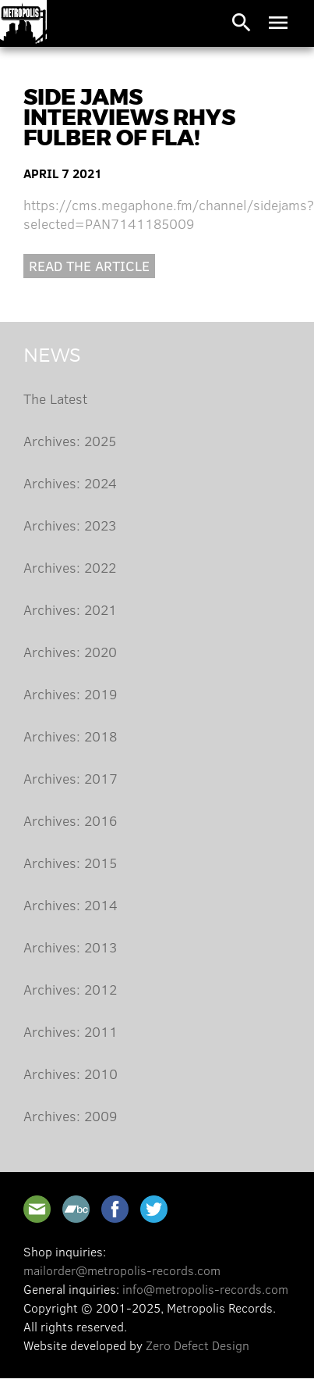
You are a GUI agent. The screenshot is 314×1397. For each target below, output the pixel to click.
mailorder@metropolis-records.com (122, 1270)
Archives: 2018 (70, 736)
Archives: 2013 (70, 947)
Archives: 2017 (70, 778)
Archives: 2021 (70, 609)
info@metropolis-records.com (205, 1289)
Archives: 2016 (70, 820)
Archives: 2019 (70, 693)
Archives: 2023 (69, 525)
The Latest (55, 398)
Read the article (89, 265)
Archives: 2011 (70, 1031)
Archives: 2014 (70, 904)
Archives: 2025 (69, 440)
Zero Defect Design (197, 1345)
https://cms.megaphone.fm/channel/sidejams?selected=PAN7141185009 (168, 214)
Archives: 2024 (70, 482)
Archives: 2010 (70, 1073)
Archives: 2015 (70, 862)
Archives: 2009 (70, 1115)
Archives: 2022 (69, 567)
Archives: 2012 (70, 989)
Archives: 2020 (70, 651)
